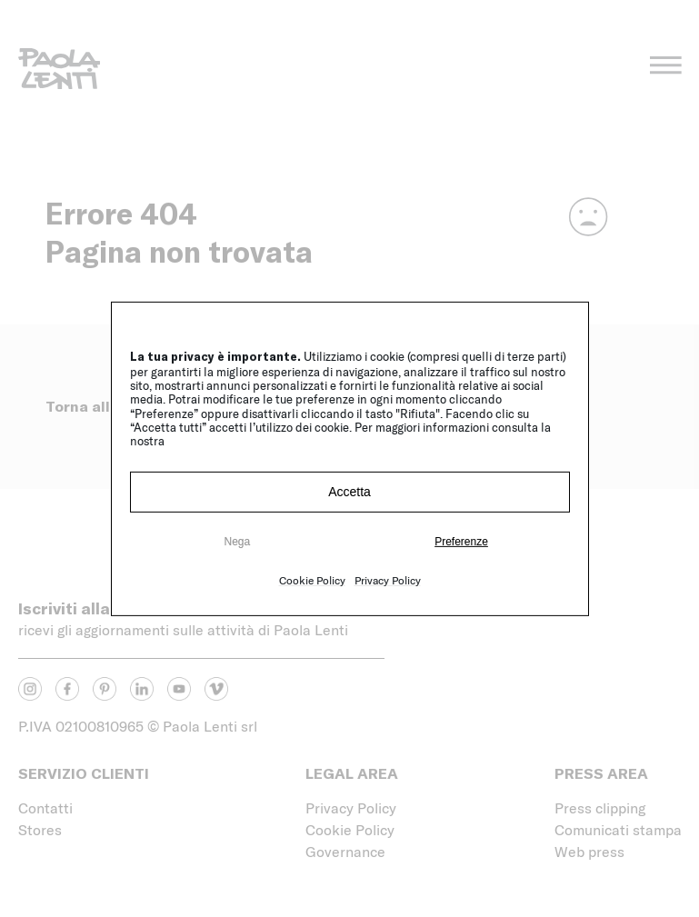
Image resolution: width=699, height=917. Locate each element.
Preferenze (461, 541)
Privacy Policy (387, 579)
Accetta (349, 491)
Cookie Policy (312, 579)
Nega (237, 541)
